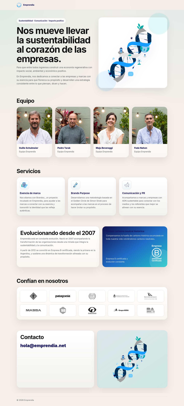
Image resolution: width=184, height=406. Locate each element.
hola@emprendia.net (43, 345)
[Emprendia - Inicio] (25, 5)
